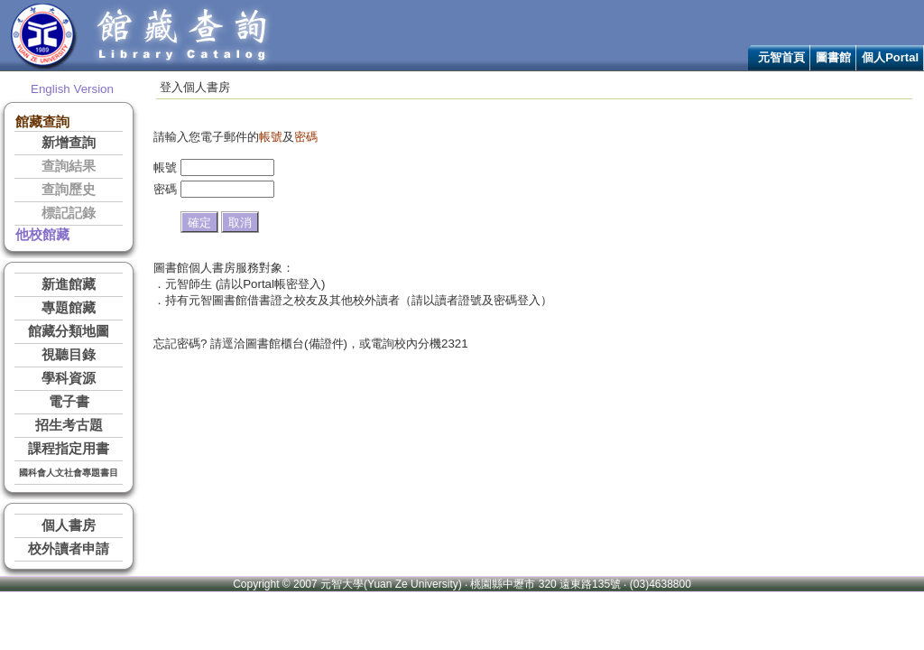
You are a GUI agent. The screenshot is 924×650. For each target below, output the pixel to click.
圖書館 (833, 57)
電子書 (69, 402)
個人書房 (69, 525)
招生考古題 (69, 425)
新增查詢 (69, 142)
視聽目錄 (69, 355)
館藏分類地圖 (68, 331)
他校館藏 (42, 235)
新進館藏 (69, 284)
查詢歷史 (69, 189)
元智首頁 (781, 57)
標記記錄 (69, 213)
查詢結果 (69, 166)
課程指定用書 (68, 448)
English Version (72, 89)
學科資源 (69, 378)
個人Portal (890, 57)
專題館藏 (69, 308)
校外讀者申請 (68, 549)
